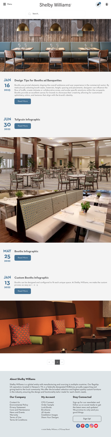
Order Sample (47, 405)
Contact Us (15, 402)
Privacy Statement (18, 407)
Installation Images (49, 415)
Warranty (14, 415)
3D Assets (45, 412)
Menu (7, 4)
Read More (23, 101)
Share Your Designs (50, 417)
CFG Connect (47, 402)
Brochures (45, 410)
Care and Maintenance (20, 410)
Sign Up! (87, 419)
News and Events (17, 412)
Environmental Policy (19, 405)
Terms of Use (15, 417)
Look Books (46, 407)
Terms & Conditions (18, 420)
